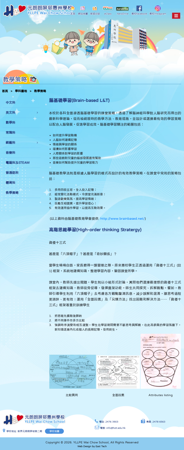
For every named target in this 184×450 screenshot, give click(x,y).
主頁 (73, 10)
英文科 (10, 112)
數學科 (10, 122)
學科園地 (21, 90)
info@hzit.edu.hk (115, 428)
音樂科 (10, 152)
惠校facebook (139, 10)
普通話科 (12, 172)
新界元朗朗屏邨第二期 (30, 431)
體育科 (10, 182)
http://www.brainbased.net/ (122, 218)
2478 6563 (158, 422)
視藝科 (10, 142)
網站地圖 (83, 10)
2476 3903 (111, 422)
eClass (108, 10)
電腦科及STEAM (17, 162)
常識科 (10, 132)
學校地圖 (54, 431)
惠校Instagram (157, 10)
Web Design (84, 446)
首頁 (5, 90)
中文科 (10, 102)
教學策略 (40, 90)
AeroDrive (122, 11)
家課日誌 (95, 10)
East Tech (101, 446)
